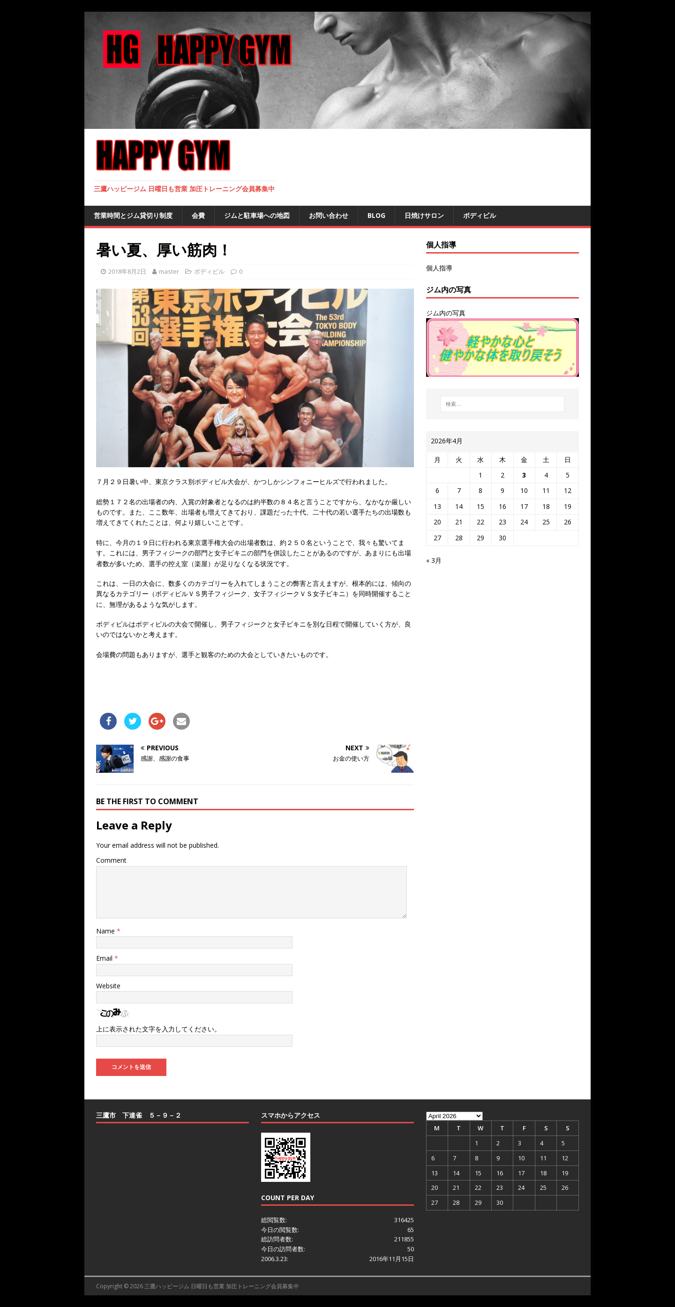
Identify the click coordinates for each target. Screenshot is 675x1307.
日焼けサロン (424, 215)
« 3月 (434, 560)
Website (108, 985)
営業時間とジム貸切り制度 (133, 215)
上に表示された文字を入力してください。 (158, 1028)
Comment (111, 860)
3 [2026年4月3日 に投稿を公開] (524, 475)
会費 (198, 215)
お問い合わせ (328, 215)
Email (105, 958)
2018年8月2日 (127, 271)
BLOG (376, 215)
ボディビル (479, 215)
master (169, 271)
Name (106, 930)
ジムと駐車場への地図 (257, 215)
